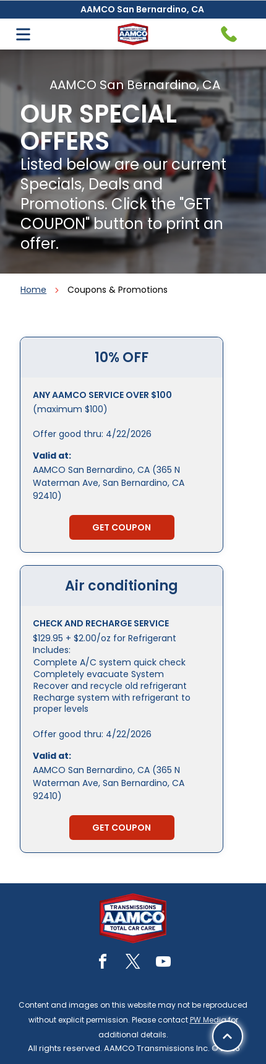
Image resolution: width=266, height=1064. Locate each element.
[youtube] (163, 963)
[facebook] (102, 963)
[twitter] (133, 963)
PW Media (208, 1019)
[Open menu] (23, 34)
